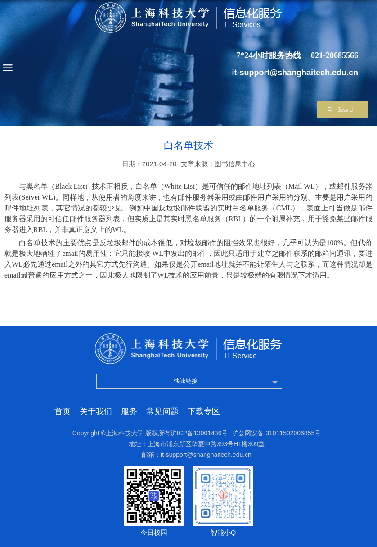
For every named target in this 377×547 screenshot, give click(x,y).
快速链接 (185, 381)
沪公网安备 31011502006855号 (276, 433)
